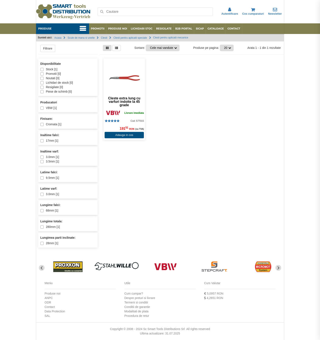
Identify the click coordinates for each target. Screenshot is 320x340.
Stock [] (48, 69)
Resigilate (164, 28)
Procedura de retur (136, 315)
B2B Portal (183, 28)
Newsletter (275, 11)
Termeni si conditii (136, 302)
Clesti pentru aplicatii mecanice (170, 37)
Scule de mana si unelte (81, 37)
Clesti (104, 37)
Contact (233, 28)
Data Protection (55, 311)
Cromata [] (50, 124)
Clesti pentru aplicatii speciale (130, 37)
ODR (48, 302)
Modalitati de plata (136, 311)
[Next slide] (278, 268)
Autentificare (229, 11)
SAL (47, 315)
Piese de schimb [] (56, 91)
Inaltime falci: (49, 135)
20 (225, 47)
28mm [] (49, 243)
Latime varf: (48, 188)
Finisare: (46, 118)
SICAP (200, 28)
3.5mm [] (49, 161)
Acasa (57, 37)
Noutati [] (49, 78)
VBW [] (48, 108)
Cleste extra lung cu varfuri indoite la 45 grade (124, 102)
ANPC (49, 298)
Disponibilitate (50, 63)
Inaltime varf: (49, 151)
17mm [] (49, 140)
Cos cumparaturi (253, 11)
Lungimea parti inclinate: (58, 237)
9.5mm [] (49, 178)
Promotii (97, 28)
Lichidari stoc (141, 28)
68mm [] (49, 210)
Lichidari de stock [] (56, 82)
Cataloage (216, 28)
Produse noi (117, 28)
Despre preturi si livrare (139, 298)
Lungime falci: (50, 205)
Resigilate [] (51, 87)
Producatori (48, 102)
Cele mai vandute (161, 47)
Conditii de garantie (137, 307)
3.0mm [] (49, 157)
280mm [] (50, 227)
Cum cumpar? (133, 293)
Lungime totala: (51, 221)
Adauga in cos (124, 135)
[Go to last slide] (42, 268)
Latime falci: (49, 172)
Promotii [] (50, 74)
